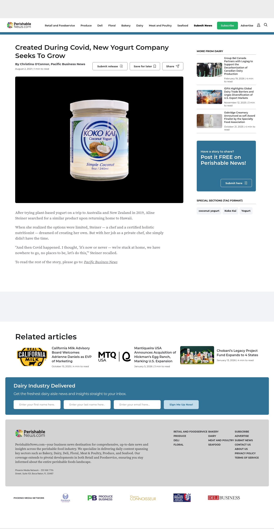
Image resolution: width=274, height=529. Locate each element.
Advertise (247, 25)
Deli (100, 25)
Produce (86, 25)
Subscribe (227, 25)
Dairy (139, 25)
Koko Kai (230, 210)
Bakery (125, 25)
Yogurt (246, 210)
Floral (112, 25)
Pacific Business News (100, 261)
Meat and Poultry (160, 25)
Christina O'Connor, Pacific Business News (52, 64)
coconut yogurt (209, 210)
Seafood (182, 25)
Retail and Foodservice (60, 25)
